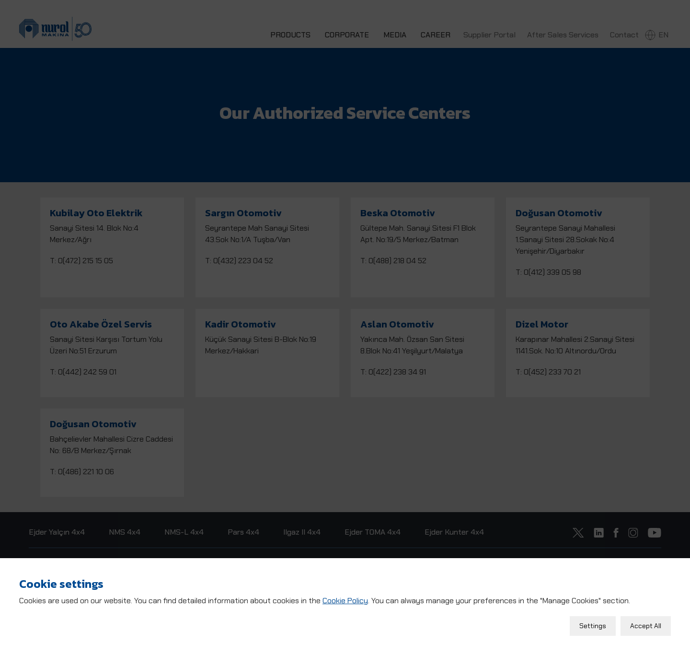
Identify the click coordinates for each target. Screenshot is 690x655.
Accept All (645, 623)
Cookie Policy (345, 598)
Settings (592, 623)
